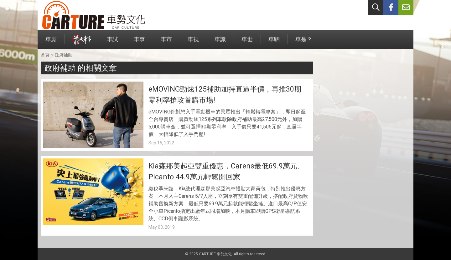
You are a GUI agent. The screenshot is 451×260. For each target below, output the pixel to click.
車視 (193, 42)
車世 (247, 42)
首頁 (45, 55)
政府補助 (63, 55)
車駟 (274, 42)
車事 (139, 42)
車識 (220, 42)
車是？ (304, 42)
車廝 (51, 42)
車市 (166, 42)
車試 (112, 42)
